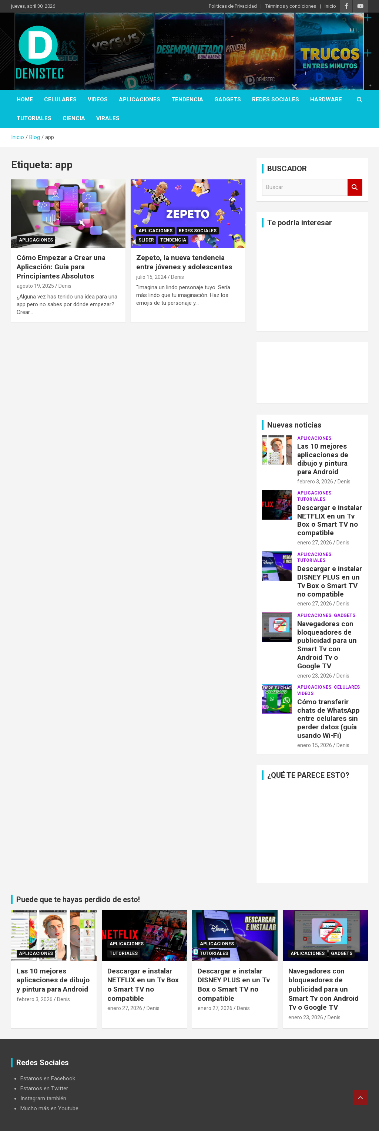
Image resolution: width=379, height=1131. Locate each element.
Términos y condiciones (290, 6)
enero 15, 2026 (314, 745)
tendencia (187, 99)
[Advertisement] (312, 279)
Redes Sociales (275, 99)
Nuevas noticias (294, 425)
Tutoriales (34, 118)
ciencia (74, 118)
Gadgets (227, 99)
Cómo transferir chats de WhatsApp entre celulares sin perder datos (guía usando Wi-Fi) (328, 719)
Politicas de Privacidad (233, 6)
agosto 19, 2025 (35, 286)
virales (108, 118)
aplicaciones (139, 99)
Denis (64, 286)
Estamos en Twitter (44, 1088)
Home (25, 99)
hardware (326, 99)
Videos (98, 99)
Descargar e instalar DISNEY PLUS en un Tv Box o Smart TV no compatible (329, 581)
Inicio (330, 6)
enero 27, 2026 (314, 543)
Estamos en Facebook (47, 1078)
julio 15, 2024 (151, 277)
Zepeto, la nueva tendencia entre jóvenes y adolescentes (184, 262)
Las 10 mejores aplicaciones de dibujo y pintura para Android (322, 459)
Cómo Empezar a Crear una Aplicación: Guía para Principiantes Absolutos (61, 266)
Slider (146, 240)
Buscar (355, 187)
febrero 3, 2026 (315, 482)
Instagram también (43, 1098)
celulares (60, 99)
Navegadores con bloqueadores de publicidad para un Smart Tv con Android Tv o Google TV (327, 644)
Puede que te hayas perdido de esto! (78, 899)
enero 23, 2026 (314, 676)
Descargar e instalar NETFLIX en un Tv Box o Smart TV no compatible (329, 520)
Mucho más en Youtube (49, 1108)
